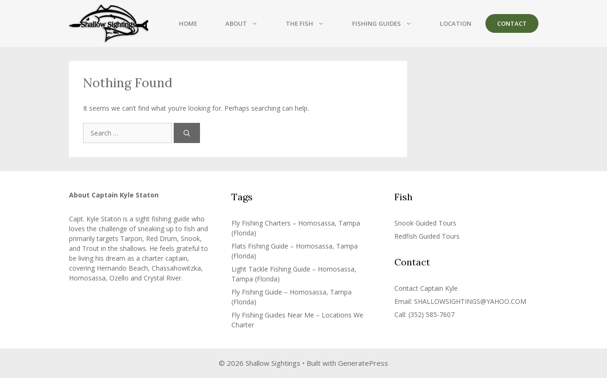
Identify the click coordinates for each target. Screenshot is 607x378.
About (248, 23)
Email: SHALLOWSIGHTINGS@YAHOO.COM (460, 301)
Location (455, 23)
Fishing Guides (389, 23)
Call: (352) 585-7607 (424, 314)
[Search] (187, 133)
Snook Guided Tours (425, 223)
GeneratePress (363, 363)
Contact (512, 23)
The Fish (312, 23)
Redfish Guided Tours (427, 236)
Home (188, 23)
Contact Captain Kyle (426, 288)
